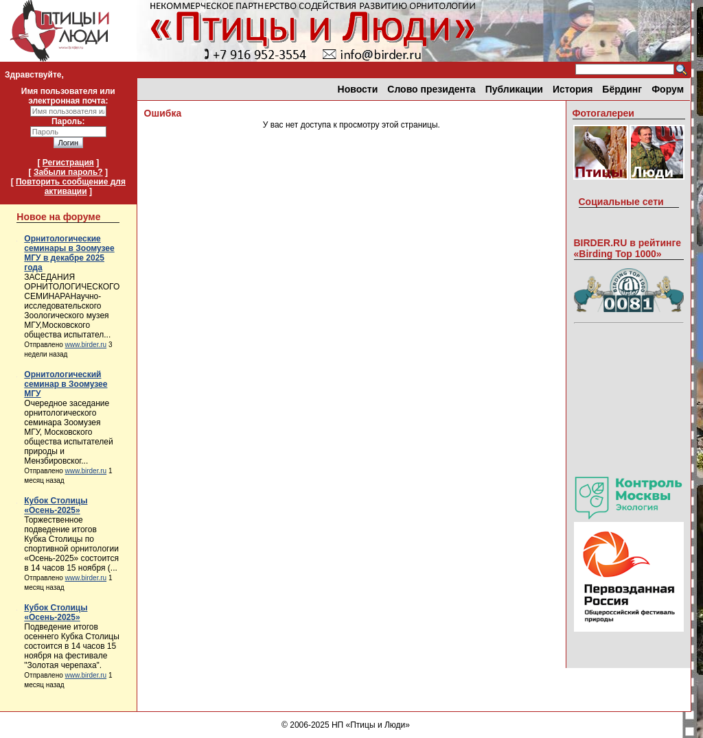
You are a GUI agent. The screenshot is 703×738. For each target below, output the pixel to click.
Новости (358, 89)
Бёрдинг (622, 89)
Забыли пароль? (68, 172)
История (572, 89)
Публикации (514, 89)
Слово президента (431, 89)
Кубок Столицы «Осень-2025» (55, 505)
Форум (668, 89)
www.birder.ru (86, 344)
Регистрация (68, 162)
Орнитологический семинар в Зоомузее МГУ (65, 384)
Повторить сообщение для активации (71, 186)
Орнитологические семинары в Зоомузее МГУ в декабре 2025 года (69, 253)
